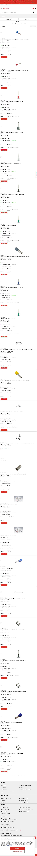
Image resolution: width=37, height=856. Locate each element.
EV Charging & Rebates (24, 802)
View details (4, 460)
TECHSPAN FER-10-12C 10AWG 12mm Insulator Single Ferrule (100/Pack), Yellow (15, 380)
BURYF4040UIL (3, 597)
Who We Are (3, 785)
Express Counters (5, 809)
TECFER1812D (3, 69)
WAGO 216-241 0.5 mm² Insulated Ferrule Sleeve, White (11, 163)
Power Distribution (23, 800)
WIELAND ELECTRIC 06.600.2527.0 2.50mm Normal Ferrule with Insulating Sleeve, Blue (16, 567)
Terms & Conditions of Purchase (8, 791)
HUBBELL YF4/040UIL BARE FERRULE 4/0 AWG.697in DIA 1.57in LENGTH (13, 598)
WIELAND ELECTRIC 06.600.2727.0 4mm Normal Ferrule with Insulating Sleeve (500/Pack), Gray (18, 349)
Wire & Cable (3, 802)
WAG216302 (3, 317)
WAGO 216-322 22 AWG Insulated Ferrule (8, 225)
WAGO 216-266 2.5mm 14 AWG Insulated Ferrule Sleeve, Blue (12, 287)
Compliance (3, 787)
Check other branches (6, 48)
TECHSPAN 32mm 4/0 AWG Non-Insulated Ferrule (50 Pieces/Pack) (13, 691)
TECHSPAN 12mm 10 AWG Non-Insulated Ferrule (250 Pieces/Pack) (13, 473)
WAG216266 (3, 286)
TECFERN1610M (3, 628)
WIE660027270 (3, 348)
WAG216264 (3, 193)
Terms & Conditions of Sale (25, 789)
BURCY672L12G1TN (4, 504)
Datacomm (3, 800)
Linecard (21, 787)
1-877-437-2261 (4, 4)
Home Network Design (24, 811)
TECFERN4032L (3, 690)
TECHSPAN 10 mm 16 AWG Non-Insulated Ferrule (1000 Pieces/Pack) (13, 629)
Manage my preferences (17, 851)
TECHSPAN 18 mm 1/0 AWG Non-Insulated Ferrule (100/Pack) (12, 753)
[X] (33, 839)
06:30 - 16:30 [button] (33, 2)
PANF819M (2, 410)
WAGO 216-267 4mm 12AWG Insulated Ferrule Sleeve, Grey (12, 132)
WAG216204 (3, 659)
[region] (17, 846)
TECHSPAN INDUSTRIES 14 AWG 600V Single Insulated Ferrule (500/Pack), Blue (15, 39)
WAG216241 (3, 162)
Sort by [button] (27, 19)
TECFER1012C (3, 379)
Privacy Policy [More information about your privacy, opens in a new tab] (9, 845)
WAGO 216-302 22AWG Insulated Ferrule (8, 318)
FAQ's (2, 792)
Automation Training (5, 813)
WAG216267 (3, 131)
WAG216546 (3, 721)
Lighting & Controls (23, 798)
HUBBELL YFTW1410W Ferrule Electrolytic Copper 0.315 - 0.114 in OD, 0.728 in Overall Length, (17, 442)
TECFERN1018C (3, 752)
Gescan (18, 782)
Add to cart (4, 57)
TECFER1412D (3, 38)
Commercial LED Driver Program (26, 809)
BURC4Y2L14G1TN (4, 535)
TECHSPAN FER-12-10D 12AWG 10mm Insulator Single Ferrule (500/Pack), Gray (15, 256)
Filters (9, 19)
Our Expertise (18, 795)
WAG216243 (3, 100)
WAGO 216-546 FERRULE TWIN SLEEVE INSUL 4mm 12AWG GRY (12, 722)
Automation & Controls (6, 798)
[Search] (18, 12)
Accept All (17, 848)
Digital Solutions (4, 807)
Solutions (18, 804)
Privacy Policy (4, 789)
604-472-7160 (11, 821)
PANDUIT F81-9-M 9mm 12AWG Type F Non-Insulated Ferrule (12, 411)
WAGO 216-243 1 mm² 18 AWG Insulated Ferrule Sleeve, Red (12, 101)
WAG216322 (3, 224)
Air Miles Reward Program (25, 785)
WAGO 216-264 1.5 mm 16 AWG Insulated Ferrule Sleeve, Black (12, 194)
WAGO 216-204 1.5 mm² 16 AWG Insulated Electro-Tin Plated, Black (13, 660)
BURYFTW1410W (3, 441)
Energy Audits (4, 811)
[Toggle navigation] (1, 8)
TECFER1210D (3, 255)
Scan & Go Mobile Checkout (25, 807)
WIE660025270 (3, 566)
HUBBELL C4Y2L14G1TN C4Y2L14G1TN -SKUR (8, 536)
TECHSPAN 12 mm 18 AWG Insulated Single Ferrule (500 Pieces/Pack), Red (14, 70)
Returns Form (22, 791)
